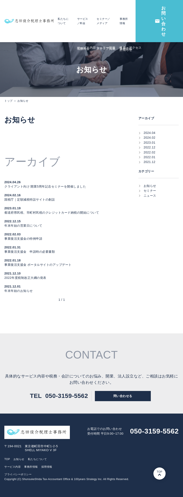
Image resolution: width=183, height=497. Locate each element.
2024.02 (149, 137)
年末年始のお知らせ (18, 291)
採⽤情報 (46, 466)
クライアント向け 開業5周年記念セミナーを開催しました (45, 186)
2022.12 (149, 147)
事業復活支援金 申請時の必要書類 (29, 251)
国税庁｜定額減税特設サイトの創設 (29, 199)
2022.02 (149, 152)
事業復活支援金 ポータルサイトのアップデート (38, 264)
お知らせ (150, 186)
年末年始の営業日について (23, 225)
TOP (7, 459)
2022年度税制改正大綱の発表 (25, 277)
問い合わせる (122, 396)
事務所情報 (31, 466)
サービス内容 (12, 466)
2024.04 (149, 133)
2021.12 (149, 162)
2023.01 (149, 142)
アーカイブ (146, 118)
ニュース (150, 195)
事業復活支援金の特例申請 (23, 238)
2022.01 (149, 157)
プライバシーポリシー (18, 474)
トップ (8, 100)
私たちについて (37, 459)
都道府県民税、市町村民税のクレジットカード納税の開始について (51, 212)
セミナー (150, 190)
